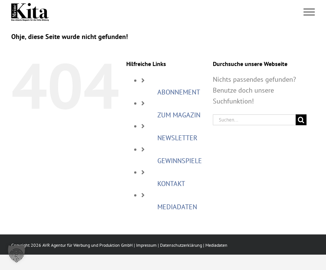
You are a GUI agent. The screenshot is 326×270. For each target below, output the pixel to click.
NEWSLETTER (177, 138)
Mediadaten (216, 245)
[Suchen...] (254, 119)
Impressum (146, 245)
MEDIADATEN (177, 206)
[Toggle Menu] (309, 12)
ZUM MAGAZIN (178, 115)
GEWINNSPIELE (179, 160)
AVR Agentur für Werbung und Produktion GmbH (87, 245)
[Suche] (301, 119)
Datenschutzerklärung (181, 245)
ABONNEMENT (178, 92)
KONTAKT (171, 183)
